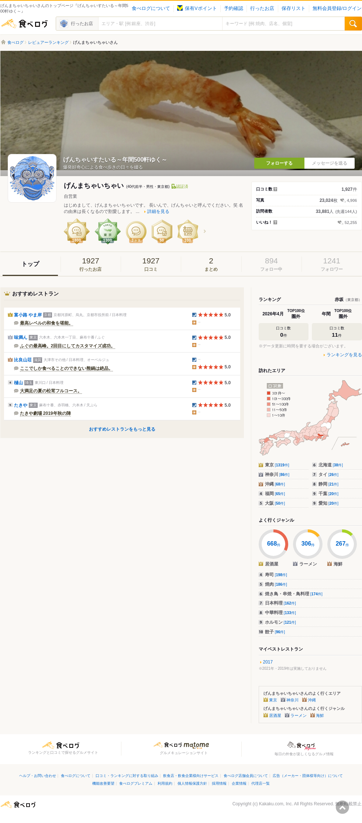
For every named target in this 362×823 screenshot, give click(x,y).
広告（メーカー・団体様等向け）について (308, 776)
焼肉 (276, 584)
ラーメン (298, 715)
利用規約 (165, 783)
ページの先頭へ (342, 807)
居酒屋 (275, 715)
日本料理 (280, 603)
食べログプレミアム (135, 783)
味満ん (20, 337)
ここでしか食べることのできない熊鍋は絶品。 (66, 368)
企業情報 (239, 783)
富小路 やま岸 (28, 315)
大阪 (275, 503)
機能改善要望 (103, 783)
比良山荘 (23, 360)
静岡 (328, 484)
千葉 (328, 493)
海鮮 (320, 715)
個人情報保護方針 (192, 783)
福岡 (275, 493)
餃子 (275, 631)
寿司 (276, 574)
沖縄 (275, 484)
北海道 (330, 464)
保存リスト (294, 8)
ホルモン (280, 622)
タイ (328, 474)
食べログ (24, 23)
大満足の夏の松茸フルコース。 (51, 390)
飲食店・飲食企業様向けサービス (190, 776)
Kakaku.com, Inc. (276, 803)
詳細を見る (158, 211)
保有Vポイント (197, 8)
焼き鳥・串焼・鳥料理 (294, 593)
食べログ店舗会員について (246, 776)
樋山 (18, 382)
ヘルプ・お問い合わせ (37, 776)
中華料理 (280, 612)
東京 (277, 464)
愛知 (328, 503)
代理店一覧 (260, 783)
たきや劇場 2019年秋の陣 (45, 413)
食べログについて (151, 8)
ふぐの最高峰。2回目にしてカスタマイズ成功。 (68, 346)
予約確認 (233, 8)
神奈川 (277, 474)
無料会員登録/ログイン (337, 8)
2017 (268, 662)
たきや (20, 405)
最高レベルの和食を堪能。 (46, 323)
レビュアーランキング (48, 42)
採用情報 (219, 783)
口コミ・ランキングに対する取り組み (127, 776)
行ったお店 (262, 8)
